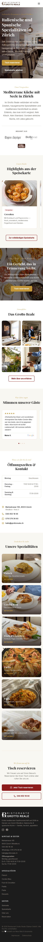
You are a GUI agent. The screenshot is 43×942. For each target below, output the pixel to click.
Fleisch (4, 875)
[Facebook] (7, 830)
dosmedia (28, 931)
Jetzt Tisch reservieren (21, 787)
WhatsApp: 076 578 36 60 (12, 850)
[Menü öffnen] (39, 3)
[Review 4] (24, 443)
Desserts (5, 894)
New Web (19, 931)
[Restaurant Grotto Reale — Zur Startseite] (11, 3)
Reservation (6, 917)
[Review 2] (20, 443)
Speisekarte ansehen (14, 70)
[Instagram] (3, 830)
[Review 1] (18, 443)
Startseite (5, 905)
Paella (4, 886)
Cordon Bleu (6, 879)
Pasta (4, 890)
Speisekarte (6, 909)
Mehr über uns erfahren (21, 378)
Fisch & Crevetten (8, 883)
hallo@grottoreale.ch (14, 523)
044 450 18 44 (11, 514)
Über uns (5, 913)
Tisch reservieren (12, 62)
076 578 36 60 (11, 518)
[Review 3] (22, 443)
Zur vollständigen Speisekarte (21, 238)
